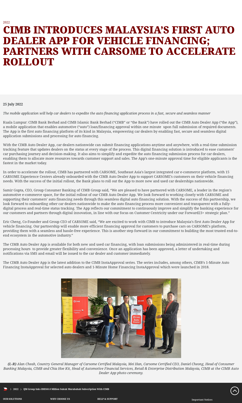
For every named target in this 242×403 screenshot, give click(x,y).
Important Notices (202, 399)
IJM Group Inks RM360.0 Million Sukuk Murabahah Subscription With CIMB (66, 389)
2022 (16, 389)
